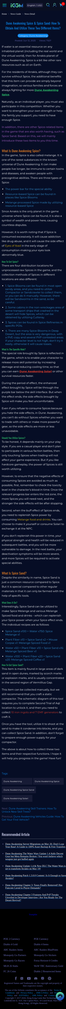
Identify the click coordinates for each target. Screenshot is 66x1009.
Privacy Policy (27, 993)
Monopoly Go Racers (14, 960)
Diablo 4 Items (41, 944)
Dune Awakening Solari (16, 798)
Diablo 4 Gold (11, 944)
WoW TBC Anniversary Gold (48, 966)
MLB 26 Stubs (11, 966)
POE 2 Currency (12, 939)
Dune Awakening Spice (47, 781)
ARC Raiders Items (13, 950)
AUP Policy (23, 995)
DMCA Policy (42, 993)
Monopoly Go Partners (15, 955)
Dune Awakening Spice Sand (19, 790)
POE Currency (41, 939)
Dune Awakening (13, 781)
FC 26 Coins (10, 971)
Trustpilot (33, 914)
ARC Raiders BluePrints (46, 950)
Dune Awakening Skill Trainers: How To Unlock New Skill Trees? (29, 810)
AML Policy (37, 995)
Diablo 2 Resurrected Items (47, 971)
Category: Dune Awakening (32, 35)
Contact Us (53, 995)
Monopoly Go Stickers (45, 955)
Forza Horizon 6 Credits (46, 960)
